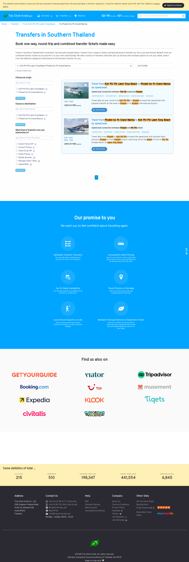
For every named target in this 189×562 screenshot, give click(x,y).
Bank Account (91, 507)
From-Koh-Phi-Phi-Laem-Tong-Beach (39, 24)
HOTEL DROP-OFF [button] (111, 96)
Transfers (15, 24)
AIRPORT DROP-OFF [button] (98, 96)
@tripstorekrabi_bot (58, 507)
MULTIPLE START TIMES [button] (137, 96)
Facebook (117, 510)
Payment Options (92, 504)
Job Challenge (120, 520)
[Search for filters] (34, 83)
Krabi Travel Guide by (145, 508)
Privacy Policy (118, 507)
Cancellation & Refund (95, 511)
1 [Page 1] (96, 177)
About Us (116, 501)
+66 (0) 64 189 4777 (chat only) (63, 501)
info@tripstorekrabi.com (60, 514)
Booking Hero (142, 504)
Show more (20, 98)
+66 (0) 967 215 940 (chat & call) (63, 504)
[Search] (74, 66)
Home (4, 24)
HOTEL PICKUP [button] (108, 132)
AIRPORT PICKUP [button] (97, 132)
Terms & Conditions (120, 504)
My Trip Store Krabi (145, 501)
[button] (118, 16)
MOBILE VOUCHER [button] (124, 96)
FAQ (86, 501)
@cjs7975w (53, 511)
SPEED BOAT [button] (149, 96)
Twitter (117, 513)
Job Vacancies (120, 517)
